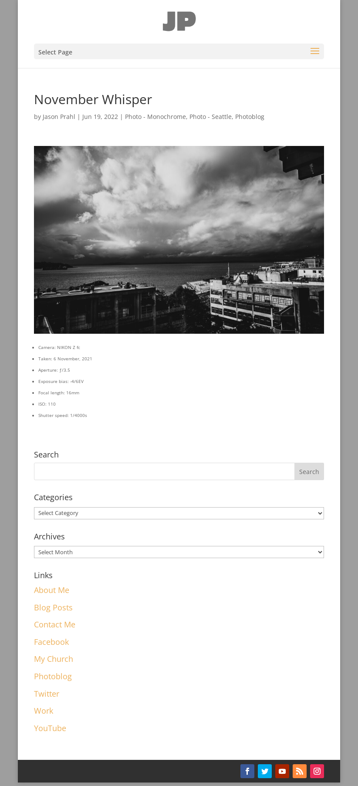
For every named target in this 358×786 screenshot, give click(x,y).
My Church (53, 659)
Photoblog (249, 116)
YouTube (50, 728)
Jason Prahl (59, 116)
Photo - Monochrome (155, 116)
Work (43, 710)
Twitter (46, 693)
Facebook (51, 642)
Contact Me (54, 624)
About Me (51, 590)
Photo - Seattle (210, 116)
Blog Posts (53, 607)
